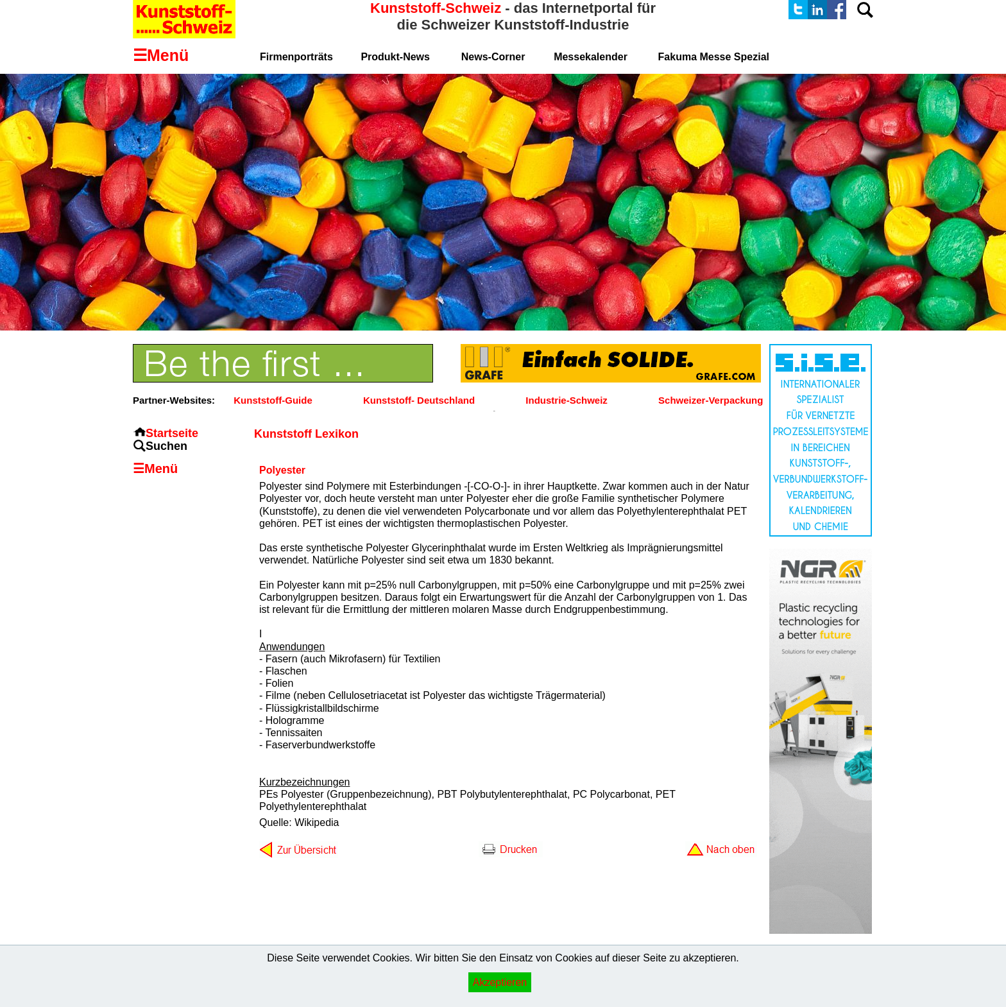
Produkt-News (395, 56)
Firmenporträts (296, 56)
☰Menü (155, 468)
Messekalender (590, 56)
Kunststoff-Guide (273, 400)
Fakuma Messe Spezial (713, 56)
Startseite (172, 433)
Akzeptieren (500, 982)
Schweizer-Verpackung (710, 400)
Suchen (166, 446)
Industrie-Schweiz (566, 400)
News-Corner (493, 56)
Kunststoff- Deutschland (419, 400)
